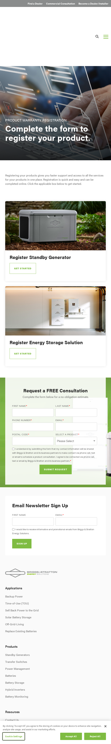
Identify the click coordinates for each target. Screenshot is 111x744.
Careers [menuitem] (10, 695)
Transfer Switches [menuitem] (16, 616)
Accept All (71, 736)
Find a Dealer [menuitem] (35, 3)
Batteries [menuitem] (10, 630)
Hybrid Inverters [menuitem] (15, 644)
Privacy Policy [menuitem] (12, 720)
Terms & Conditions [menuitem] (32, 720)
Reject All (95, 736)
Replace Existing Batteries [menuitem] (21, 586)
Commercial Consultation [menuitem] (60, 3)
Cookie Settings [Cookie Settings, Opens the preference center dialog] (13, 736)
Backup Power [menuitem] (14, 551)
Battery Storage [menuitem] (14, 637)
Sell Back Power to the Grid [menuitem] (22, 565)
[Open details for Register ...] (55, 195)
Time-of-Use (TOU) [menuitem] (17, 558)
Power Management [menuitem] (17, 623)
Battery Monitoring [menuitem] (16, 651)
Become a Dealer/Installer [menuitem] (93, 3)
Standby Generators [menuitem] (17, 609)
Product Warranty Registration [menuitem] (23, 681)
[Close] (105, 726)
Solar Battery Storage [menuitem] (18, 572)
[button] (105, 13)
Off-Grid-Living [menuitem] (14, 579)
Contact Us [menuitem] (12, 674)
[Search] (97, 13)
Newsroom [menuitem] (12, 688)
